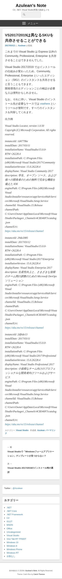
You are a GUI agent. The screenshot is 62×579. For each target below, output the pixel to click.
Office (9, 528)
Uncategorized (14, 532)
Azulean (22, 45)
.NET (9, 507)
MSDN (10, 525)
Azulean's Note (31, 5)
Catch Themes (39, 574)
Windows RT (13, 553)
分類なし (11, 556)
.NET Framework (15, 514)
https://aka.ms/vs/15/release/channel (24, 231)
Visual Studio (22, 430)
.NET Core (12, 511)
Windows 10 (12, 542)
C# (8, 518)
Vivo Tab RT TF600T (16, 539)
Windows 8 (12, 546)
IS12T (9, 521)
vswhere (45, 103)
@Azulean (17, 488)
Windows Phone (14, 549)
